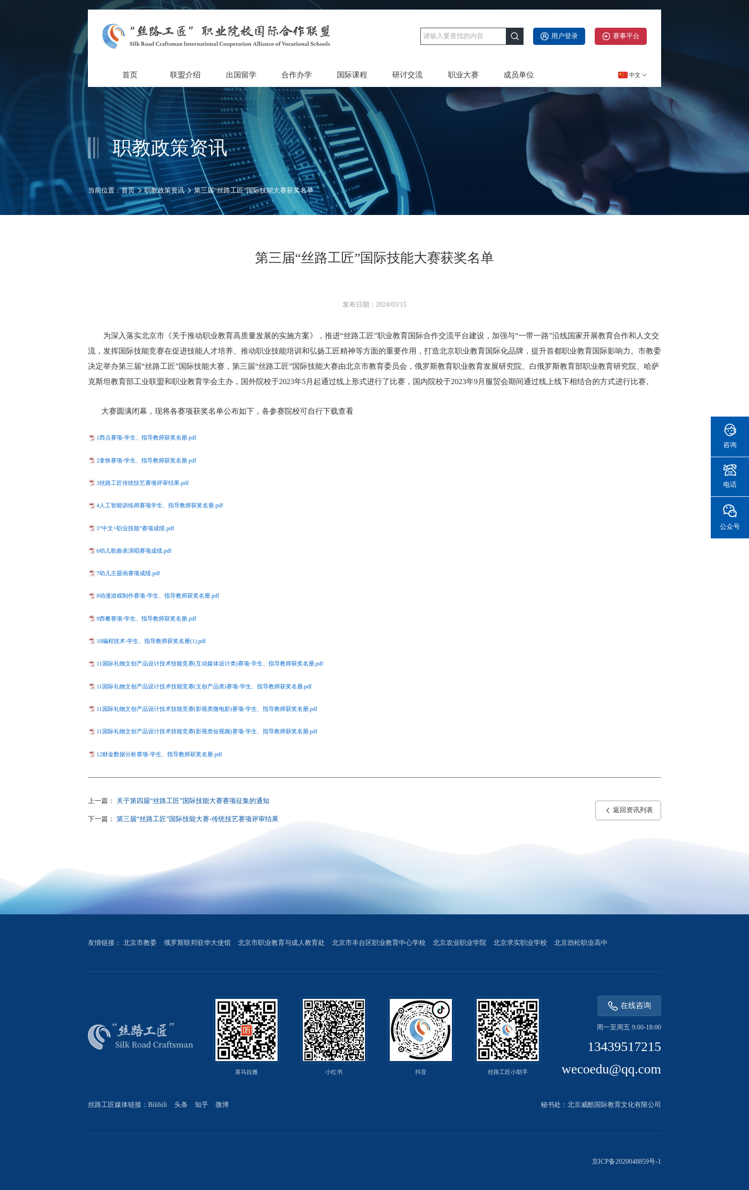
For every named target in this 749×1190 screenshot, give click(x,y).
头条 (181, 1104)
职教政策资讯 (164, 190)
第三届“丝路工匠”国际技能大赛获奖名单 (253, 190)
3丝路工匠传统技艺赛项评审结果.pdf (142, 483)
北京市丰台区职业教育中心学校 (379, 942)
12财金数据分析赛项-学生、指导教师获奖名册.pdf (159, 754)
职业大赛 (463, 75)
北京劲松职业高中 (581, 942)
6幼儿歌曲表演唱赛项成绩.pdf (133, 550)
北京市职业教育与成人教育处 (281, 942)
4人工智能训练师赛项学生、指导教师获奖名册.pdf (159, 505)
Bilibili (157, 1104)
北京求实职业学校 (520, 942)
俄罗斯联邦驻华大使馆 (197, 942)
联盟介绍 (185, 75)
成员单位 (518, 75)
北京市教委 (140, 942)
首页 (130, 75)
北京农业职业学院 (459, 942)
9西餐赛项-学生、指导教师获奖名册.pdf (146, 618)
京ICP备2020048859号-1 (626, 1161)
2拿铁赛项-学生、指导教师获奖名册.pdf (146, 460)
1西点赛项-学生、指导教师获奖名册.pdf (146, 437)
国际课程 (352, 75)
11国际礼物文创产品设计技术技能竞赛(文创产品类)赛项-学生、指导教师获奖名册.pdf (204, 686)
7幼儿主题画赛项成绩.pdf (128, 573)
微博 (222, 1104)
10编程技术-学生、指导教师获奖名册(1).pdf (151, 641)
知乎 (201, 1104)
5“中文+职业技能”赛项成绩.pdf (135, 528)
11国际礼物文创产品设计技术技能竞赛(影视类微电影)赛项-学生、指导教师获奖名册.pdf (207, 709)
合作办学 (296, 75)
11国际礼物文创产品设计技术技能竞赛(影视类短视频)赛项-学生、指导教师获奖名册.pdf (207, 731)
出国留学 (241, 75)
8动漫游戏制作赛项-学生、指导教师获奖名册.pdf (157, 595)
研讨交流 (407, 75)
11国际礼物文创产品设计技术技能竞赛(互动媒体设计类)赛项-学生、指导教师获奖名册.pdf (209, 663)
